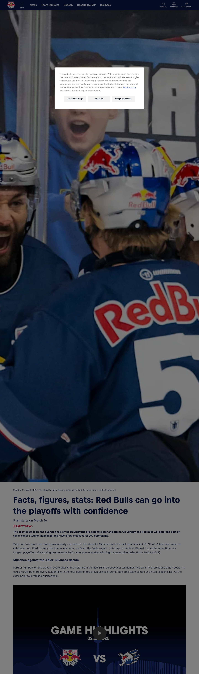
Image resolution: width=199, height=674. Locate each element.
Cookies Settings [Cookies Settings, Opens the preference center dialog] (75, 99)
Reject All (99, 99)
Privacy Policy (129, 87)
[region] (99, 88)
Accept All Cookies (123, 99)
